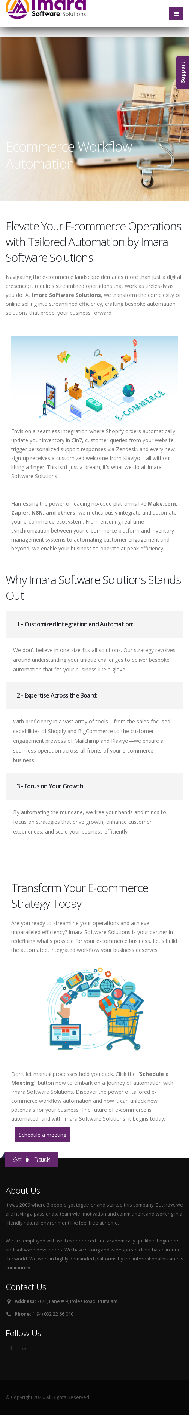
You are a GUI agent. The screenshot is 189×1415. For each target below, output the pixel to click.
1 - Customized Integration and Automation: (75, 624)
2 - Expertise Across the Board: (57, 695)
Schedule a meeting (42, 1134)
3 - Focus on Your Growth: (50, 786)
